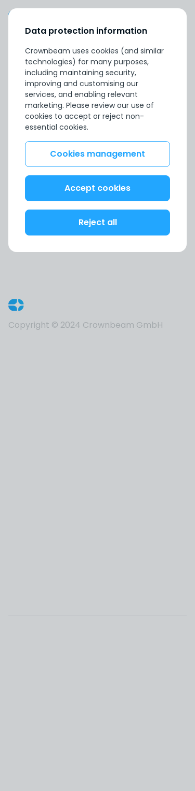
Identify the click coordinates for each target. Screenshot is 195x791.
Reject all (98, 222)
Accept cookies (97, 188)
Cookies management (97, 154)
